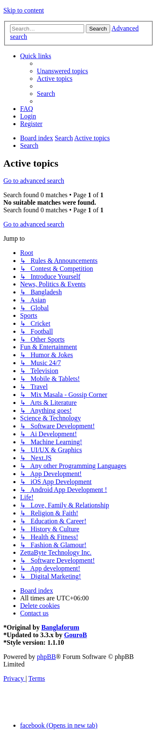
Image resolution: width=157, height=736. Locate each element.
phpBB (46, 656)
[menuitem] (62, 71)
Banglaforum (60, 627)
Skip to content (23, 10)
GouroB (75, 634)
